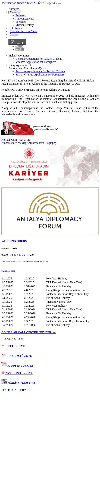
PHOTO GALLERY (13, 389)
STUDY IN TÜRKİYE (20, 365)
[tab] (50, 241)
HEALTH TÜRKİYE (19, 355)
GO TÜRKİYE (16, 346)
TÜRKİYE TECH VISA (21, 382)
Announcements (24, 18)
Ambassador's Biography (42, 142)
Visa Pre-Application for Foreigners (35, 61)
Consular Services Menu (23, 31)
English (17, 42)
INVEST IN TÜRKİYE (17, 373)
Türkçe (19, 46)
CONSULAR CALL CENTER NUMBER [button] (28, 332)
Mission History (24, 24)
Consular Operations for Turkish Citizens (38, 58)
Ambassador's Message (14, 142)
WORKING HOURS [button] (14, 241)
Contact (14, 34)
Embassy (15, 12)
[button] (50, 271)
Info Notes (16, 28)
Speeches (20, 21)
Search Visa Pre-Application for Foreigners (39, 74)
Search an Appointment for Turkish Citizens (40, 71)
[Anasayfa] (13, 8)
